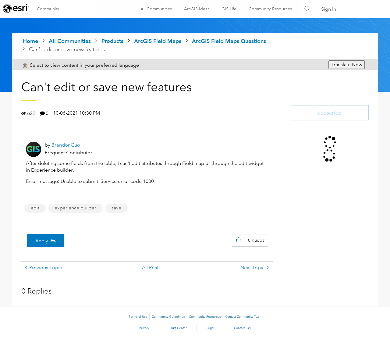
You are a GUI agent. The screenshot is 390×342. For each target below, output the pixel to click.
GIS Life (228, 9)
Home (30, 41)
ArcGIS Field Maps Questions (229, 41)
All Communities (156, 9)
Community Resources (270, 9)
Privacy (144, 328)
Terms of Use (138, 317)
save (116, 208)
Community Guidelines (168, 317)
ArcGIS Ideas (196, 9)
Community (48, 9)
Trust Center (178, 328)
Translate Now (346, 65)
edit (35, 208)
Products (112, 41)
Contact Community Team (243, 317)
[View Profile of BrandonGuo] (65, 145)
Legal (210, 328)
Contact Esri (242, 328)
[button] (238, 240)
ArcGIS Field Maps (157, 41)
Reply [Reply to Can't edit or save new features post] (42, 241)
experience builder (75, 208)
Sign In (328, 9)
